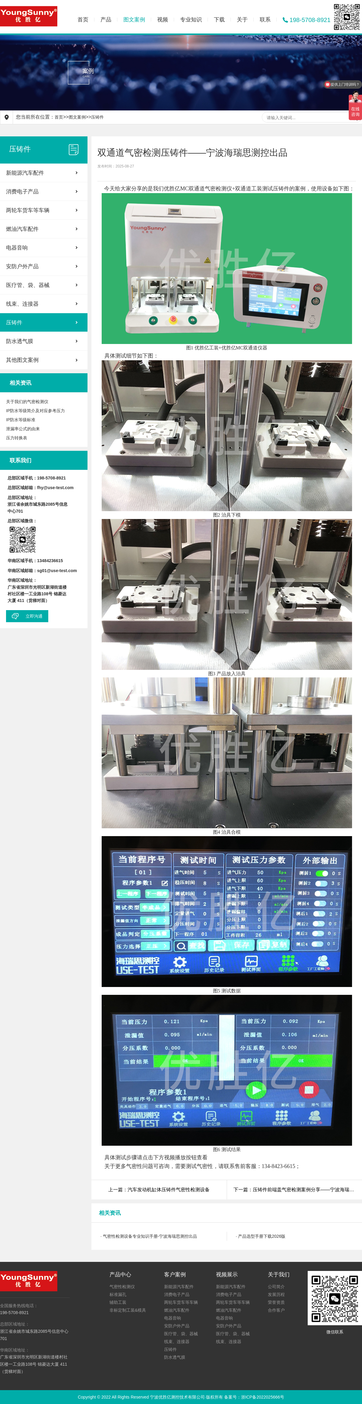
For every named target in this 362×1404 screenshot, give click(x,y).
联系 (265, 20)
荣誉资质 (276, 1302)
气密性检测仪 (122, 1286)
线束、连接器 (22, 304)
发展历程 (276, 1294)
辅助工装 (118, 1302)
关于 (242, 20)
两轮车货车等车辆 (27, 210)
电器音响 (17, 248)
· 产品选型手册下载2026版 (261, 1236)
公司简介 (276, 1286)
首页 (83, 20)
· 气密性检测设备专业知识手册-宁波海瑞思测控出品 (148, 1236)
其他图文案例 (22, 360)
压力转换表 (16, 437)
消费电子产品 (22, 192)
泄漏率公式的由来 (23, 428)
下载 (219, 20)
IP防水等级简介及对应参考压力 (35, 410)
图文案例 (134, 20)
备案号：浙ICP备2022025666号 (254, 1397)
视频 (162, 20)
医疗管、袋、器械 (27, 285)
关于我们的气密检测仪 (27, 401)
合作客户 (276, 1310)
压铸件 (97, 117)
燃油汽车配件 (22, 229)
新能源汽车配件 (25, 173)
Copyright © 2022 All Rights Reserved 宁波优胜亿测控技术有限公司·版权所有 (151, 1397)
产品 (105, 20)
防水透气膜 (19, 341)
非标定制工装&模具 (128, 1310)
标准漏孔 (118, 1294)
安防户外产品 (22, 266)
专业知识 (191, 20)
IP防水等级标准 (20, 419)
